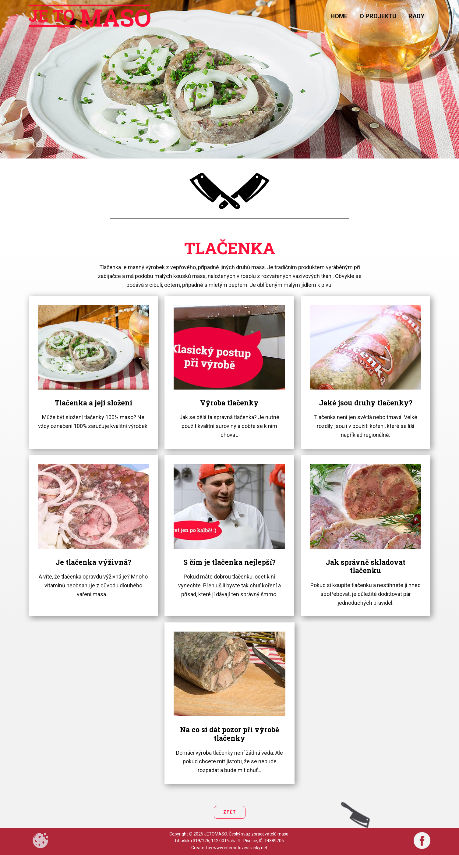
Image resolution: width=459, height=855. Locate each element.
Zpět (229, 812)
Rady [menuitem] (416, 16)
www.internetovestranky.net (240, 847)
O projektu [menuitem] (378, 16)
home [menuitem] (339, 16)
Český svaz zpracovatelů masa (258, 834)
